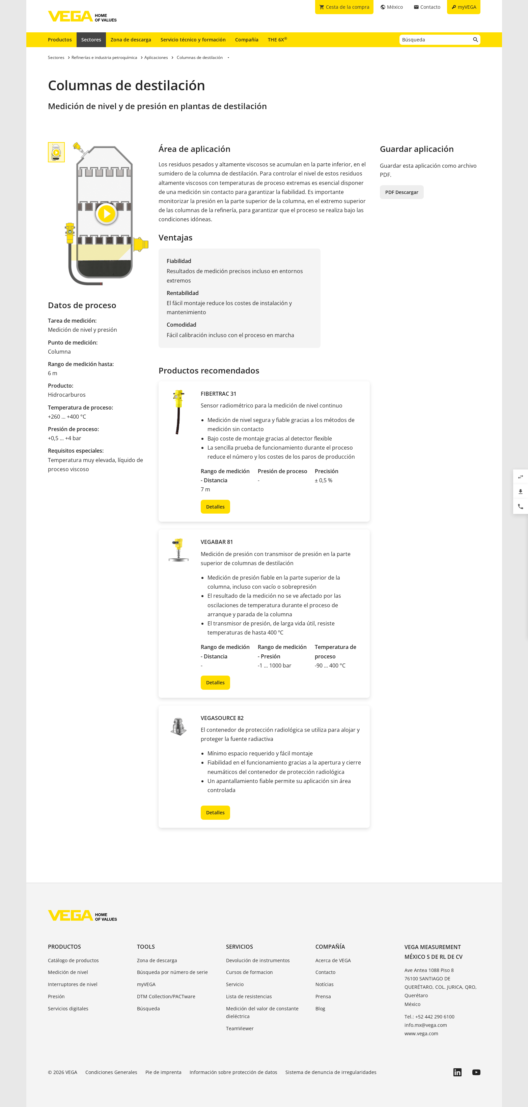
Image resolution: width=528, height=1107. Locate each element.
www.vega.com (421, 1033)
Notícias (324, 984)
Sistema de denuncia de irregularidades (331, 1072)
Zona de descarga (131, 39)
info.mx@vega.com (426, 1025)
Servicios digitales (68, 1008)
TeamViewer (240, 1028)
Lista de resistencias (249, 996)
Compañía (246, 39)
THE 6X (277, 39)
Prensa (323, 996)
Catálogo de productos (73, 960)
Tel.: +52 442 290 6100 (429, 1016)
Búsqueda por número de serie (172, 972)
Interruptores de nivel (73, 984)
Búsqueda (148, 1008)
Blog (320, 1008)
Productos (60, 39)
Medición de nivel (68, 972)
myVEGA (146, 984)
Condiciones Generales (111, 1072)
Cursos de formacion (249, 972)
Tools (146, 946)
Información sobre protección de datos (233, 1072)
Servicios (239, 946)
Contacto (325, 972)
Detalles (215, 506)
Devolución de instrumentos (258, 960)
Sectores (91, 39)
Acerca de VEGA (333, 960)
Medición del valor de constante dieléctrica (262, 1012)
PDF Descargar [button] (401, 192)
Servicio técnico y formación (193, 39)
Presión (56, 996)
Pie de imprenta (163, 1072)
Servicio (235, 984)
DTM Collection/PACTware (166, 996)
